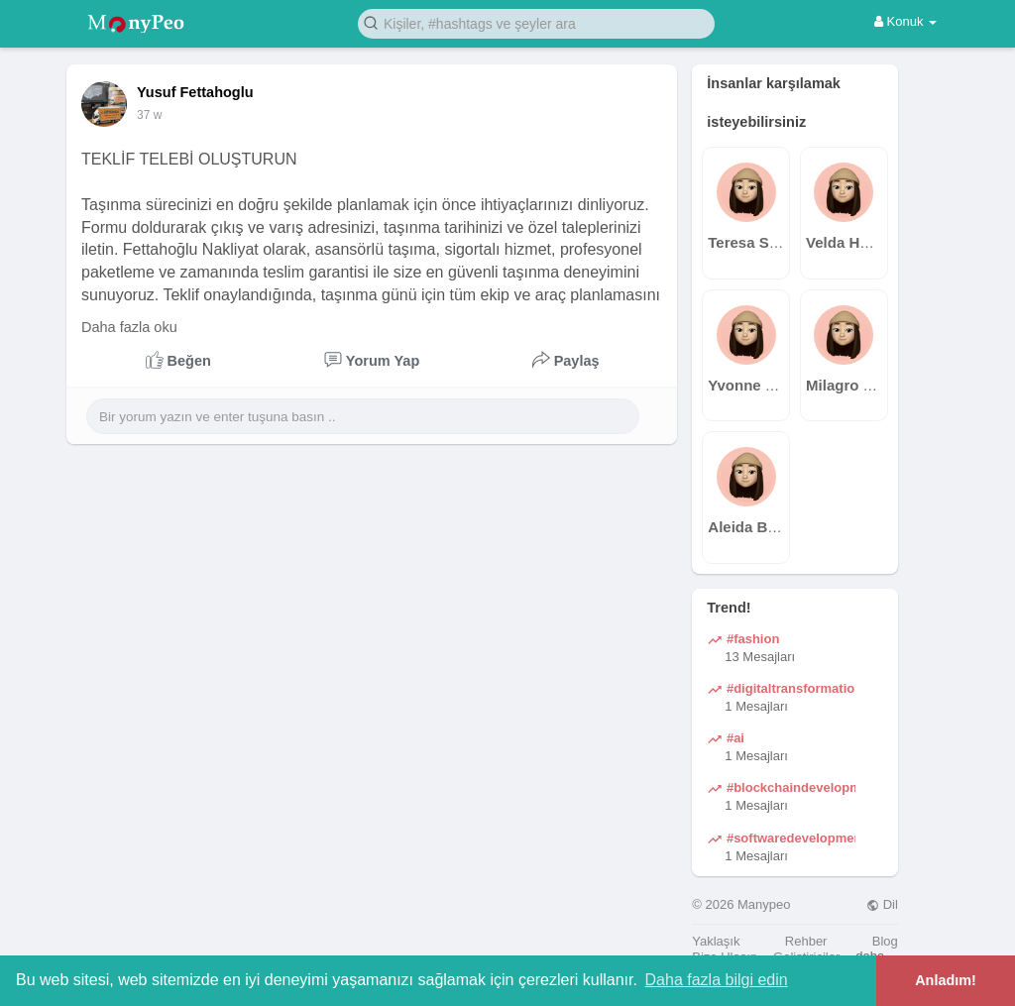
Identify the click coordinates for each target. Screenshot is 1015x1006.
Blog (885, 941)
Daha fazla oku (129, 327)
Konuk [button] (905, 21)
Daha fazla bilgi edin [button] (716, 979)
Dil (882, 904)
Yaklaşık (715, 941)
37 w (149, 115)
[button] (536, 22)
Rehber (806, 941)
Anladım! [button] (945, 980)
